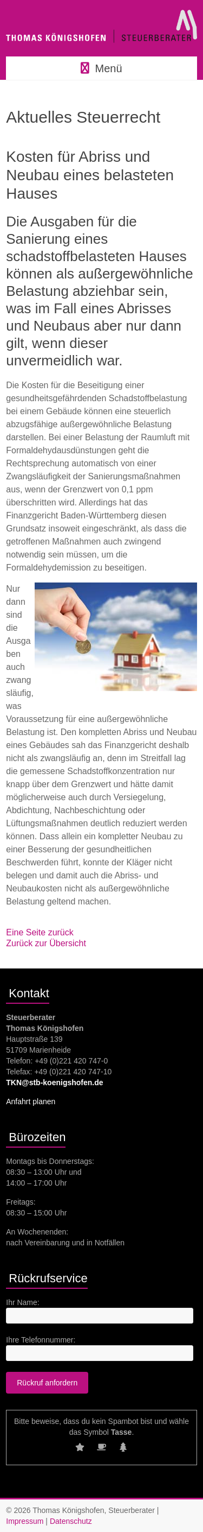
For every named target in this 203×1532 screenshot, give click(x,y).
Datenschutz (71, 1521)
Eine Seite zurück (40, 932)
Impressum (24, 1521)
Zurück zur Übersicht (46, 943)
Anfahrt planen (30, 1101)
